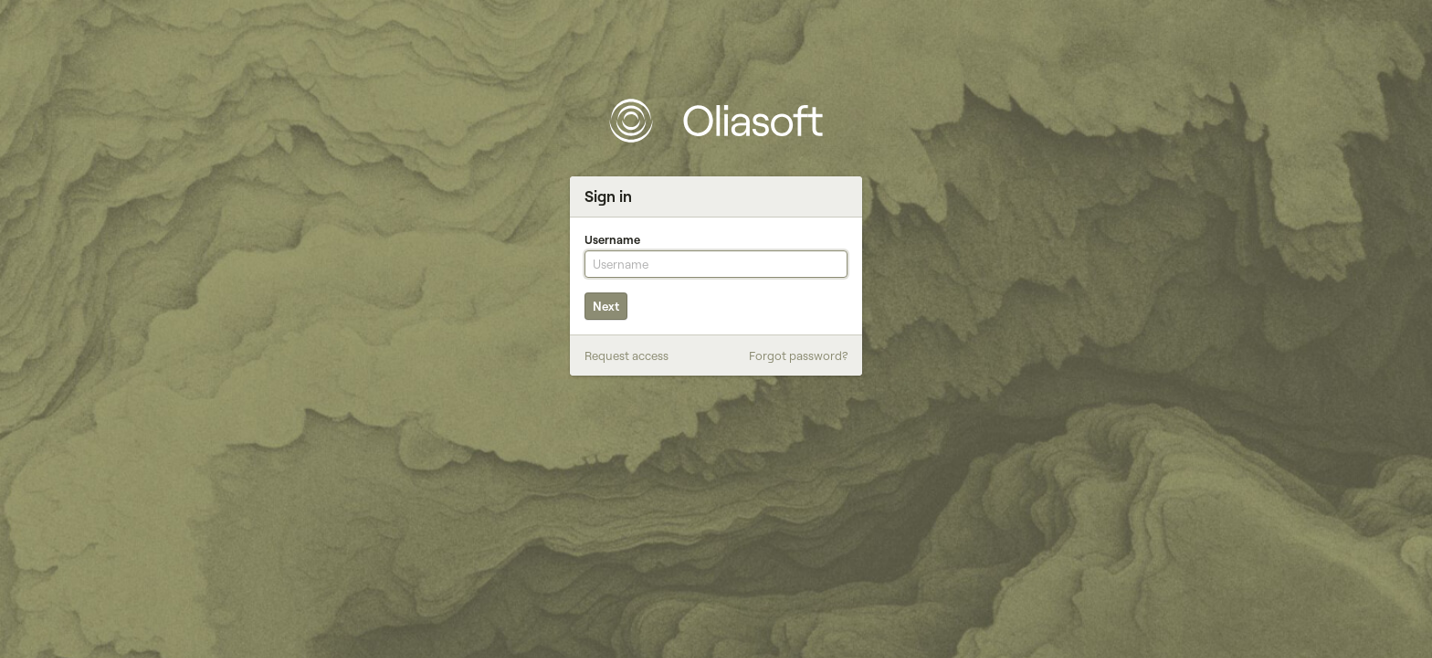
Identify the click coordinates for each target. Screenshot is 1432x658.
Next (606, 306)
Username (612, 239)
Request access (626, 355)
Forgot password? (798, 355)
